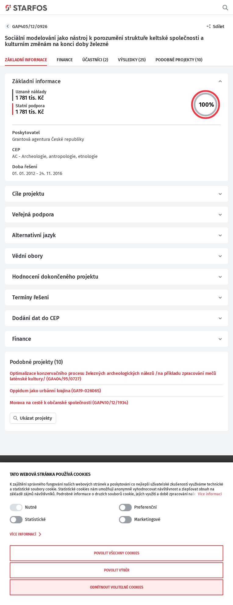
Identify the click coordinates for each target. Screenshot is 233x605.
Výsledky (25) (132, 59)
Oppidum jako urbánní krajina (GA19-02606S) (55, 390)
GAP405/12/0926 (29, 26)
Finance (65, 59)
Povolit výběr (116, 570)
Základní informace (26, 59)
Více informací (210, 494)
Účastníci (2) (95, 59)
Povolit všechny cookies (116, 553)
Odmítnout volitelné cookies (116, 587)
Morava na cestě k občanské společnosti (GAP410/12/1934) (69, 402)
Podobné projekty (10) (179, 59)
